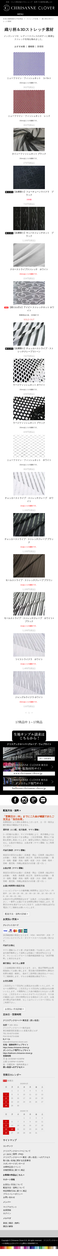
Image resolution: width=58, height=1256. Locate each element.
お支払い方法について (13, 1184)
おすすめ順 (19, 46)
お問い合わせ (9, 1197)
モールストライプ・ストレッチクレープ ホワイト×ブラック (29, 619)
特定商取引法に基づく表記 (15, 1191)
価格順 (31, 46)
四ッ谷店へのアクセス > (13, 1067)
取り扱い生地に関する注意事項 (17, 1161)
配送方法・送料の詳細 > (16, 914)
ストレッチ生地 (32, 19)
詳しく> (49, 2)
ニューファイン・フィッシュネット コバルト (29, 78)
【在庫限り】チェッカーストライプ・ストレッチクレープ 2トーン (29, 350)
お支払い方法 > (11, 919)
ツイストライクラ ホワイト (30, 659)
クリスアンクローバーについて (17, 1151)
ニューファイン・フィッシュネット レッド (29, 116)
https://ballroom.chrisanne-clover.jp (17, 1053)
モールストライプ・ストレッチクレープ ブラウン (29, 580)
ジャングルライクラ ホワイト (29, 697)
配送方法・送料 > (12, 810)
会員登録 (7, 1210)
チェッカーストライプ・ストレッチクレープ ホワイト (29, 499)
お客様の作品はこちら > (13, 1175)
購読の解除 (8, 1226)
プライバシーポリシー (13, 1194)
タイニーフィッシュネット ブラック (30, 154)
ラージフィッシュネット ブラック (30, 423)
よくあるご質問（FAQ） (14, 1154)
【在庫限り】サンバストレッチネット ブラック (29, 234)
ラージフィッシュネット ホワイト (30, 385)
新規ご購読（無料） (12, 1223)
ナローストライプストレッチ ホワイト (29, 269)
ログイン (7, 1213)
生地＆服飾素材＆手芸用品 (13, 19)
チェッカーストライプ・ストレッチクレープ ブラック (29, 540)
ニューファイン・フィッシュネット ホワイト (30, 460)
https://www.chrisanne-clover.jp (16, 1048)
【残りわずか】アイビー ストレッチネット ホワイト (29, 309)
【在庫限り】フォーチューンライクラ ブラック (29, 193)
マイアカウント (10, 1207)
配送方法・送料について (14, 1188)
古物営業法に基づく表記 (14, 1170)
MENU (18, 14)
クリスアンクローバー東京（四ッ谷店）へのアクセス (26, 1157)
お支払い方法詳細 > (14, 1009)
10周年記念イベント (12, 1167)
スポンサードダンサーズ (14, 1164)
